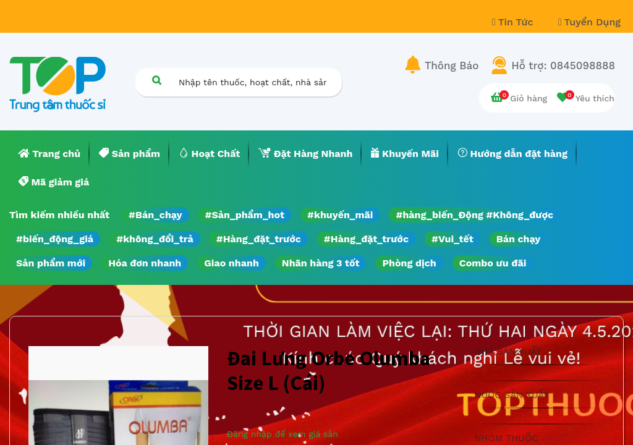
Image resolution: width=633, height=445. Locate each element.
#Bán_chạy (155, 215)
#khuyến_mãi (340, 215)
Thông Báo (451, 65)
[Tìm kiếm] (156, 80)
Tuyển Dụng (589, 22)
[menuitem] (49, 154)
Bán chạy (518, 239)
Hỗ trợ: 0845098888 (563, 65)
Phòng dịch (409, 263)
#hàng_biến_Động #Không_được (474, 215)
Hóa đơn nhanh (144, 263)
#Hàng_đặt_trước (258, 239)
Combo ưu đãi (493, 263)
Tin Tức (514, 22)
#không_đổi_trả (154, 239)
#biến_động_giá (54, 239)
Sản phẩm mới (50, 263)
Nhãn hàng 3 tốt (321, 263)
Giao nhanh (231, 263)
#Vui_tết (452, 239)
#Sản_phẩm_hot (244, 215)
